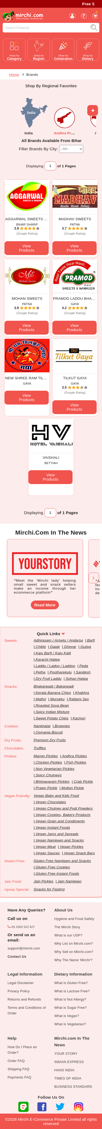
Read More (44, 605)
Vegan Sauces (48, 853)
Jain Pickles (43, 881)
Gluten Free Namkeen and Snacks (62, 861)
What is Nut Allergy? (70, 999)
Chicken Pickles (49, 762)
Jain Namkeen (69, 881)
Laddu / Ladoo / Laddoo (55, 666)
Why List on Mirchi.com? (73, 943)
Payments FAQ (19, 1077)
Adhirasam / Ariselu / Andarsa (58, 640)
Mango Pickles (45, 756)
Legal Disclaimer (20, 983)
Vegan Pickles (72, 847)
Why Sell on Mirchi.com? (73, 952)
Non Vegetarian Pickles (55, 769)
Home (14, 75)
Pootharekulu (60, 672)
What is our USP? (68, 935)
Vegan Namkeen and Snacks (60, 840)
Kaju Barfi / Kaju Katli (53, 653)
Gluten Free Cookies (53, 867)
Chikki (41, 647)
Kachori (79, 718)
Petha (41, 672)
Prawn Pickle (46, 788)
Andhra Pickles (74, 756)
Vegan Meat (46, 847)
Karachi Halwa (48, 659)
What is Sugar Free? (70, 1008)
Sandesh (83, 672)
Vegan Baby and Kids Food (56, 796)
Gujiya (85, 647)
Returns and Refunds (24, 999)
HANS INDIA (64, 1070)
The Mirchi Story (67, 927)
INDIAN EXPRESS (69, 1062)
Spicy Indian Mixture (52, 712)
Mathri (41, 699)
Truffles (39, 748)
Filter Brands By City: (38, 148)
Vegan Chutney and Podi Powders (64, 808)
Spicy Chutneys (49, 775)
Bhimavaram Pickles (53, 782)
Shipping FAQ (18, 1069)
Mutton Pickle (73, 788)
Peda (84, 666)
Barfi (91, 640)
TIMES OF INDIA (67, 1078)
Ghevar (70, 647)
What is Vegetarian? (70, 1024)
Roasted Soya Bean (52, 705)
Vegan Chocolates (51, 802)
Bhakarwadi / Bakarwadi (53, 686)
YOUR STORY (65, 1054)
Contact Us (16, 957)
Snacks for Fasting (49, 889)
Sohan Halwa (77, 679)
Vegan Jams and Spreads (57, 834)
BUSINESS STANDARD (73, 1087)
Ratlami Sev (79, 699)
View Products (26, 248)
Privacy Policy (18, 991)
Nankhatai (41, 726)
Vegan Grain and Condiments (60, 821)
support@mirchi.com (23, 948)
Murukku (57, 699)
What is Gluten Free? (71, 983)
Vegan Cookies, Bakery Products (63, 815)
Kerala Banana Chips (53, 693)
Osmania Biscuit (49, 732)
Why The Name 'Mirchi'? (73, 960)
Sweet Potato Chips (52, 718)
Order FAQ (16, 1061)
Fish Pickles (76, 762)
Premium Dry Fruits (49, 740)
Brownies (62, 726)
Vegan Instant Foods (53, 828)
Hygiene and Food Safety (74, 919)
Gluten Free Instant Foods (57, 874)
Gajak (55, 647)
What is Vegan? (66, 1016)
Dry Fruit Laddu (49, 679)
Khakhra (82, 693)
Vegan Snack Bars (79, 853)
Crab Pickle (83, 782)
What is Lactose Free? (72, 991)
